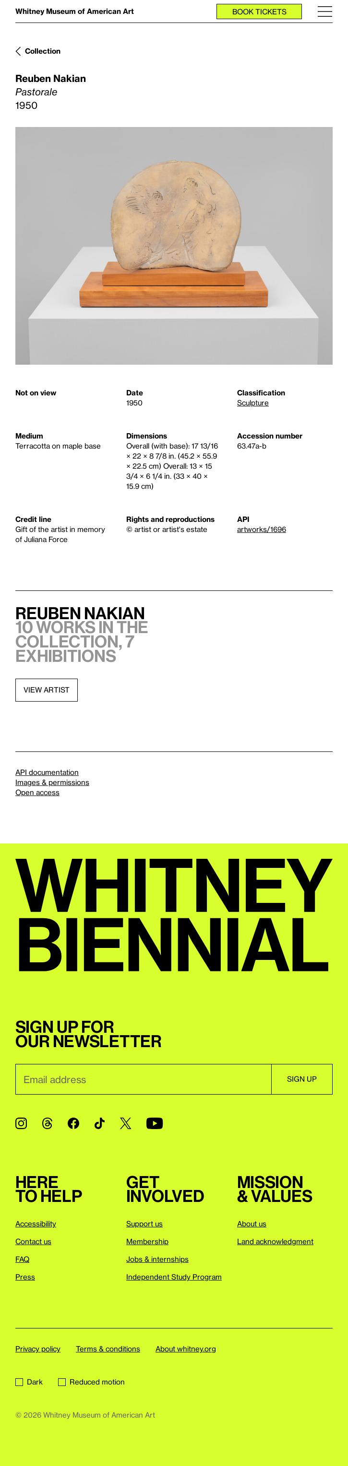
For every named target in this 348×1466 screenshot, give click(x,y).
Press (25, 1276)
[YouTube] (154, 1123)
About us (251, 1223)
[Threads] (47, 1123)
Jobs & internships (157, 1259)
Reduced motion (91, 1381)
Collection (42, 50)
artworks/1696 (261, 529)
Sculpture (253, 402)
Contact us (33, 1241)
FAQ (22, 1259)
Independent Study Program (174, 1276)
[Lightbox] (174, 246)
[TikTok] (99, 1123)
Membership (147, 1241)
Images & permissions (52, 782)
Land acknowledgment (275, 1241)
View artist (47, 689)
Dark (29, 1381)
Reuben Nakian (50, 78)
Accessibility (35, 1223)
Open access (37, 792)
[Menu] (325, 11)
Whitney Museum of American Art (74, 11)
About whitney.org (186, 1348)
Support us (144, 1223)
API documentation (47, 772)
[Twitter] (125, 1123)
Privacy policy (37, 1348)
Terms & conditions (108, 1348)
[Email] (143, 1079)
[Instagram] (21, 1123)
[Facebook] (73, 1123)
